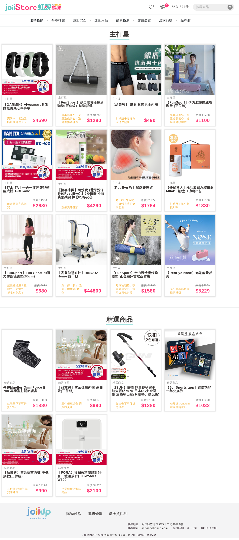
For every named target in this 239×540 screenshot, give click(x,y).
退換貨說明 (100, 516)
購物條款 (55, 516)
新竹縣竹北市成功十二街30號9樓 (162, 526)
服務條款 (76, 516)
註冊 (185, 6)
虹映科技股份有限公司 (118, 537)
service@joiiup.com (155, 530)
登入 (175, 6)
